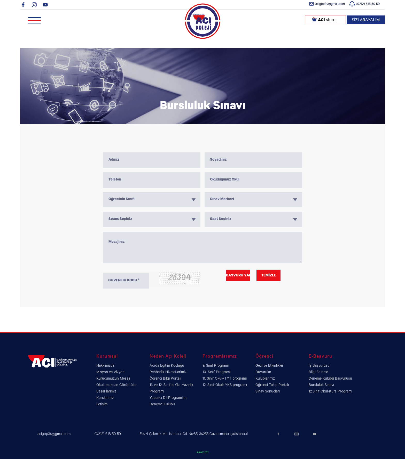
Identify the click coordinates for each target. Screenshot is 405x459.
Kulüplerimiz (265, 379)
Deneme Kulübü (162, 405)
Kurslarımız (105, 398)
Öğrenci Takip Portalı (272, 385)
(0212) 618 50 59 (368, 4)
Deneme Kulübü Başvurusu (330, 379)
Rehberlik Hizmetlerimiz (168, 373)
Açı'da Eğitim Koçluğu (167, 366)
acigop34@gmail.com (330, 4)
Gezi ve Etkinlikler (269, 366)
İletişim (101, 405)
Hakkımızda (105, 366)
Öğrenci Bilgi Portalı (165, 379)
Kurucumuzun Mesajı (113, 379)
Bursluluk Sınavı (321, 385)
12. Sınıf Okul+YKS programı (224, 385)
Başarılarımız (106, 392)
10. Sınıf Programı (216, 373)
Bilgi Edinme (318, 373)
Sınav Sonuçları (267, 392)
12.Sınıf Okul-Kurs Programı (330, 392)
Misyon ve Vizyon (110, 373)
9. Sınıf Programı (215, 366)
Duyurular (263, 373)
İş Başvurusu (319, 366)
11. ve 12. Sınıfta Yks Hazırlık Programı (171, 388)
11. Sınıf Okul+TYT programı (224, 379)
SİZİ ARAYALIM (366, 20)
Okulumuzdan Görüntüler (116, 385)
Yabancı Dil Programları (168, 398)
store (326, 20)
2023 (202, 453)
